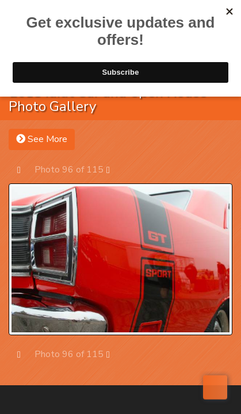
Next (113, 169)
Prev (24, 169)
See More (41, 139)
